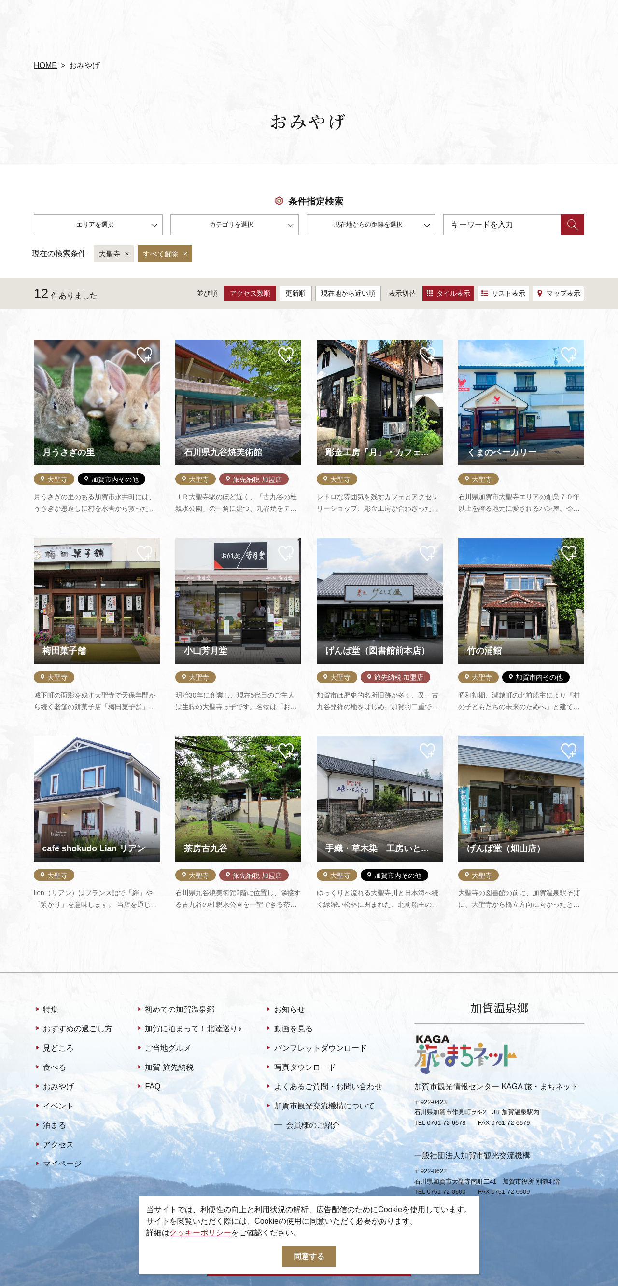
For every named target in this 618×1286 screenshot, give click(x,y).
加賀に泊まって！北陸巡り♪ (188, 1029)
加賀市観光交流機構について (319, 1106)
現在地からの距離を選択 (382, 226)
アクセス (54, 1145)
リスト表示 (503, 293)
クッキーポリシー (200, 1233)
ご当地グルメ (163, 1048)
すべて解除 (166, 254)
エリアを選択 (116, 226)
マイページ (58, 1164)
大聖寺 (114, 254)
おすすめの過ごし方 (73, 1029)
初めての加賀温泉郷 (175, 1010)
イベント (54, 1106)
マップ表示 (558, 293)
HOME (45, 65)
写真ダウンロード (300, 1068)
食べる (50, 1068)
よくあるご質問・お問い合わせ (323, 1087)
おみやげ (54, 1087)
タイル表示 (448, 293)
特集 (46, 1010)
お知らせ (285, 1010)
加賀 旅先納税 (165, 1068)
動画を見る (288, 1029)
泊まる (50, 1126)
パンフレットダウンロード (315, 1048)
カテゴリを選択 (252, 226)
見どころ (54, 1048)
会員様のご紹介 (307, 1125)
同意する (309, 1256)
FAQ (148, 1087)
